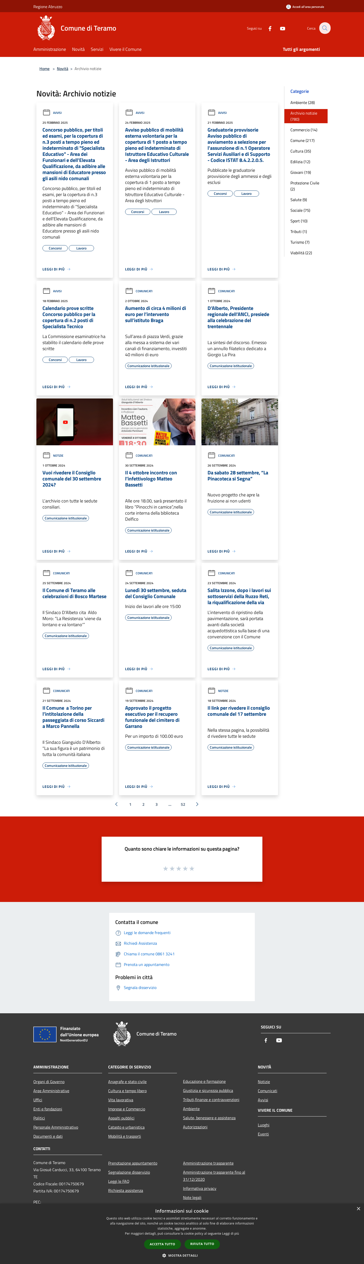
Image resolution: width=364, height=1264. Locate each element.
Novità (62, 69)
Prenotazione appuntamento (132, 1163)
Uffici (37, 1100)
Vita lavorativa (120, 1100)
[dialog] (182, 1234)
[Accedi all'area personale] (305, 7)
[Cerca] (324, 28)
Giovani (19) (300, 172)
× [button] (358, 1209)
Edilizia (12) (300, 162)
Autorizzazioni (195, 1127)
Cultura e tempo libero (127, 1091)
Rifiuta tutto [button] (202, 1244)
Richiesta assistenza (125, 1190)
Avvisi (52, 112)
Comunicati (138, 291)
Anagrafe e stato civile (127, 1082)
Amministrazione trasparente (208, 1163)
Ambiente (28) (302, 102)
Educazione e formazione (204, 1081)
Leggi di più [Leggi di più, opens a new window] (230, 1233)
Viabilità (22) (301, 253)
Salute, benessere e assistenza (209, 1118)
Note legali (192, 1197)
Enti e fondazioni (47, 1109)
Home (44, 69)
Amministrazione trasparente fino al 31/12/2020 (214, 1175)
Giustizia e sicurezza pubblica (208, 1090)
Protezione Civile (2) (304, 186)
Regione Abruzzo (47, 7)
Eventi (263, 1134)
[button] (182, 1255)
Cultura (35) (300, 151)
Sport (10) (298, 221)
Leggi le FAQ (118, 1181)
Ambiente (191, 1109)
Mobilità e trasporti (124, 1136)
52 (183, 804)
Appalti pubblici (121, 1118)
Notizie (52, 455)
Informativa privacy (199, 1188)
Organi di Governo (48, 1082)
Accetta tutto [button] (162, 1244)
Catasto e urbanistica (126, 1127)
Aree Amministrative (51, 1091)
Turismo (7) (299, 242)
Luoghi (263, 1125)
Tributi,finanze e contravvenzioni (211, 1100)
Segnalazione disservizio (129, 1172)
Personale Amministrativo (55, 1127)
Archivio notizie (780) (303, 116)
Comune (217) (302, 140)
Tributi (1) (298, 231)
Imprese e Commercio (126, 1109)
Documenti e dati (48, 1136)
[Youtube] (280, 28)
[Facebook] (267, 28)
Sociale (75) (300, 210)
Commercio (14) (303, 130)
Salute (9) (298, 200)
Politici (39, 1118)
